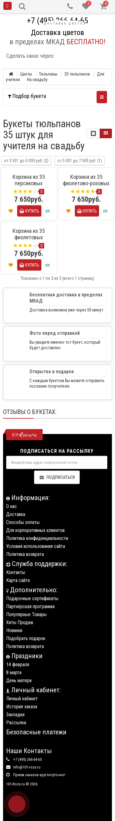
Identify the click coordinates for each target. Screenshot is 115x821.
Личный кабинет (22, 699)
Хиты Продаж (19, 622)
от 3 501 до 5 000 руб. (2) (26, 160)
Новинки (14, 630)
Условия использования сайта (35, 546)
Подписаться (57, 477)
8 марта (13, 672)
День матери (19, 680)
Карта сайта (18, 580)
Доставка (15, 514)
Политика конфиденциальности (37, 538)
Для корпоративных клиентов (35, 530)
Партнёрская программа (30, 606)
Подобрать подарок (25, 638)
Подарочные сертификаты (32, 598)
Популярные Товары (26, 614)
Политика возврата (25, 554)
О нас (11, 506)
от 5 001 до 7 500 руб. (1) (79, 160)
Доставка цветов (65, 23)
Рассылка (16, 722)
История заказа (21, 707)
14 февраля (17, 664)
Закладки (15, 714)
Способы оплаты (23, 522)
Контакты (15, 572)
